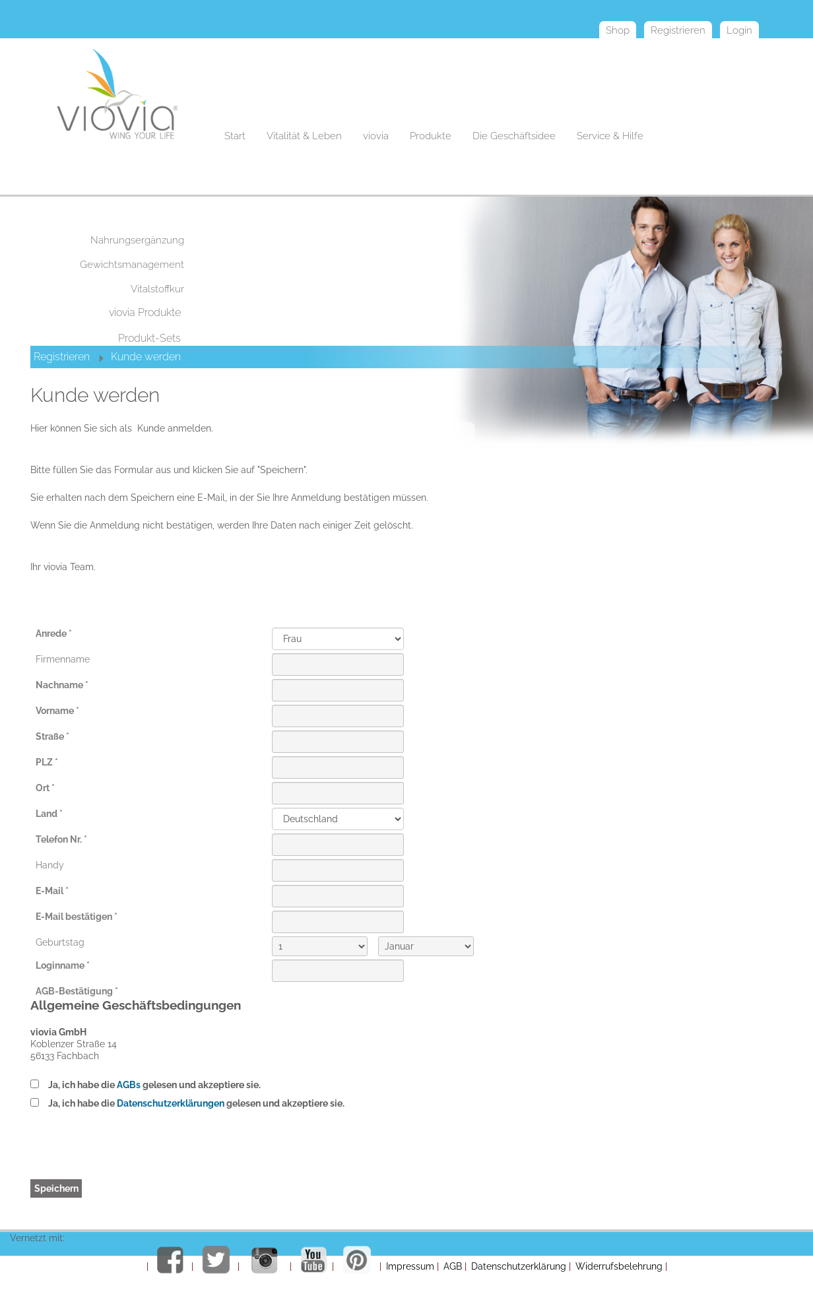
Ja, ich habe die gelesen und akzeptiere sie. (154, 1085)
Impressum (410, 1266)
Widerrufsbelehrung (619, 1266)
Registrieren (62, 356)
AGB (452, 1266)
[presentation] (372, 1153)
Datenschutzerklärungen (170, 1103)
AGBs (129, 1085)
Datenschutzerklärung (518, 1266)
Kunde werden (146, 356)
